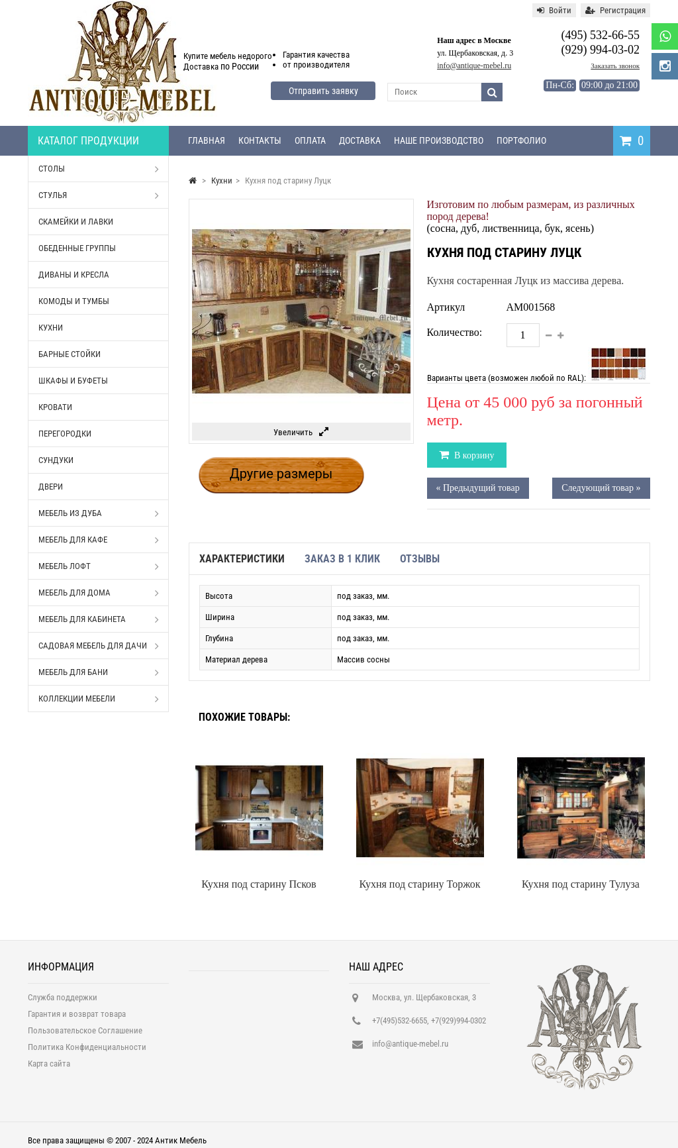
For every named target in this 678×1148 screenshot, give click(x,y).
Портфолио (521, 140)
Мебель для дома (98, 593)
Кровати (55, 407)
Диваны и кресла (73, 275)
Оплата (310, 140)
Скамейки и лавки (75, 222)
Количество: (455, 332)
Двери (50, 487)
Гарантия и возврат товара (77, 1018)
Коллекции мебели (98, 699)
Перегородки (64, 434)
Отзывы (420, 558)
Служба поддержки (62, 1002)
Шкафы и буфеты (73, 381)
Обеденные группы (77, 248)
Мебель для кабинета (98, 619)
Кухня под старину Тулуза (581, 884)
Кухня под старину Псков (258, 884)
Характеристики (242, 558)
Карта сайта (49, 1068)
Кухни (50, 328)
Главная (206, 140)
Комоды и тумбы (73, 301)
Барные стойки (69, 354)
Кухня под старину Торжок (419, 884)
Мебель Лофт (98, 566)
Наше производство (438, 140)
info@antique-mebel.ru (474, 65)
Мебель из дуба (98, 513)
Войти (554, 10)
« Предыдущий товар (478, 488)
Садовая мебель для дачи (98, 646)
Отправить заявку (323, 90)
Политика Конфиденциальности (87, 1052)
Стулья (98, 195)
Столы (98, 169)
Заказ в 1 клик (342, 558)
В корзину (473, 455)
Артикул (446, 307)
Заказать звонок (615, 66)
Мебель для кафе (98, 540)
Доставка (360, 140)
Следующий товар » (600, 488)
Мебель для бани (98, 672)
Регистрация (615, 10)
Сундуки (55, 460)
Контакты (259, 140)
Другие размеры (281, 474)
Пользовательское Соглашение (85, 1035)
